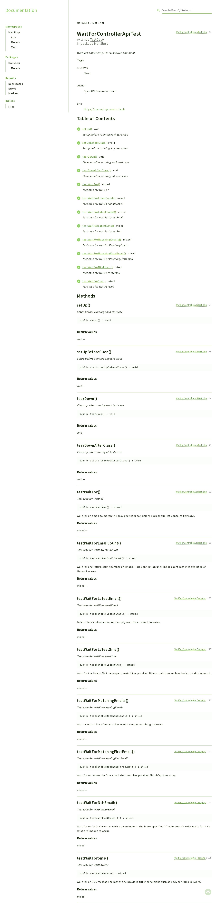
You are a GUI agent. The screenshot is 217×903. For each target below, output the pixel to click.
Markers (13, 93)
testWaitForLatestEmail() (99, 212)
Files (11, 106)
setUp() (87, 129)
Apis (13, 37)
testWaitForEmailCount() (98, 198)
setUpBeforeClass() (95, 142)
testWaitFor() (91, 184)
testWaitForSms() (94, 281)
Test (14, 47)
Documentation (21, 10)
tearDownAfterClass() (96, 170)
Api (102, 22)
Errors (12, 88)
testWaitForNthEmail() (97, 267)
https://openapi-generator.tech (104, 109)
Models (15, 42)
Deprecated (15, 83)
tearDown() (89, 156)
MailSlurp (14, 32)
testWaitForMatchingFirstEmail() (104, 253)
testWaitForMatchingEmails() (101, 239)
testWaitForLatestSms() (98, 225)
